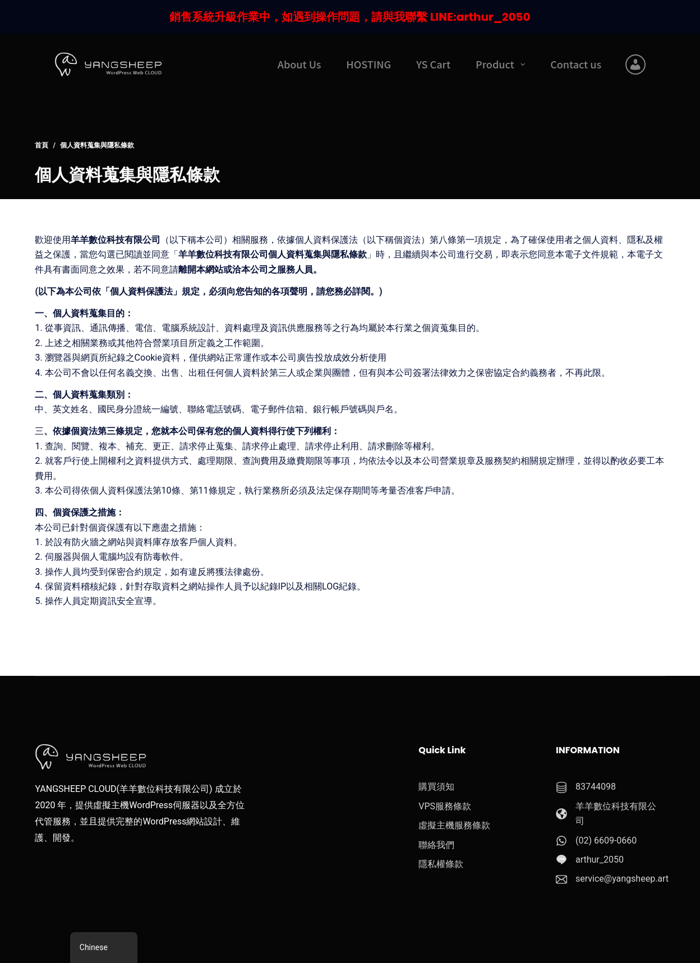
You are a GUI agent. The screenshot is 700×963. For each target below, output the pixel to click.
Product (502, 64)
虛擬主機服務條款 (454, 825)
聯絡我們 (436, 845)
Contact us (575, 64)
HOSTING (368, 64)
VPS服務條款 (444, 806)
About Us (299, 64)
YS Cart (433, 64)
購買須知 (436, 786)
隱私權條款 (440, 864)
